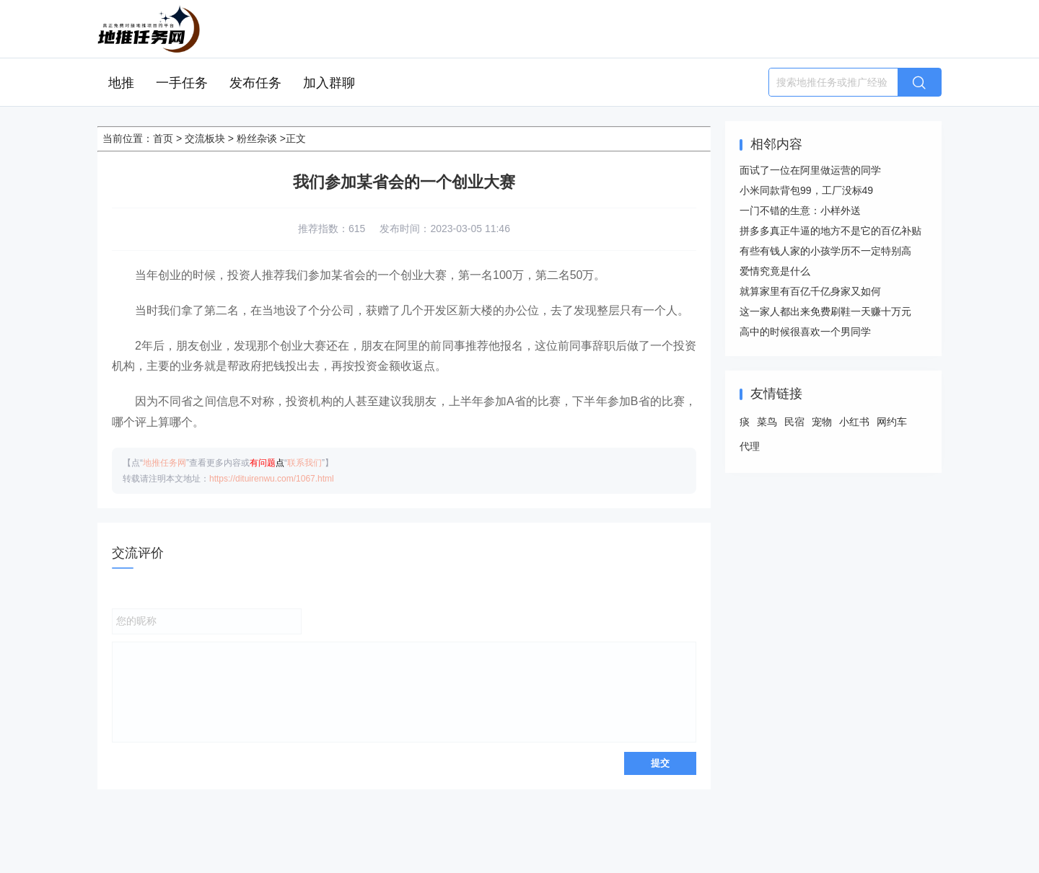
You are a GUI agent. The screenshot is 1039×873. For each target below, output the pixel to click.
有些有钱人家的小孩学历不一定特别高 (825, 251)
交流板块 (205, 138)
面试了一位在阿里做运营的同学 (810, 170)
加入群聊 (329, 83)
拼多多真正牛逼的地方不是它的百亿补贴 (830, 230)
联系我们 (304, 463)
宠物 (822, 421)
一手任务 (182, 83)
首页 (163, 138)
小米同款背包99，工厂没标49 (806, 190)
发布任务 (255, 83)
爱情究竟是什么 (775, 271)
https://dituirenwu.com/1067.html (271, 479)
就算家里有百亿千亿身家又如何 (810, 291)
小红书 (854, 421)
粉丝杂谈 (257, 138)
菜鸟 (767, 421)
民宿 (794, 421)
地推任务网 (164, 463)
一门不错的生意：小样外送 (800, 210)
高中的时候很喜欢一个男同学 (805, 331)
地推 (121, 83)
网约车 (892, 421)
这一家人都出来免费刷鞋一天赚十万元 (825, 311)
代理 (750, 446)
